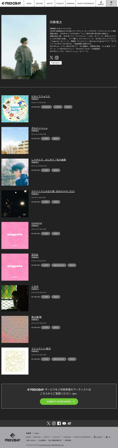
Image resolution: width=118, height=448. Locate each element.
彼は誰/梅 (36, 317)
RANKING (70, 3)
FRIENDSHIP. (11, 3)
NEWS (29, 3)
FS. (111, 4)
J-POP (57, 107)
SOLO (68, 107)
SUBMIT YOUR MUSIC (59, 401)
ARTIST (50, 3)
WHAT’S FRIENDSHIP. (82, 437)
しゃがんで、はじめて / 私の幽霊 (48, 159)
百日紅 (34, 254)
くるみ (34, 286)
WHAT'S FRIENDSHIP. (85, 3)
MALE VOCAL (59, 265)
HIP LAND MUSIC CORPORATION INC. (51, 445)
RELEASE (39, 3)
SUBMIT (99, 437)
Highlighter (55, 63)
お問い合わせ (31, 440)
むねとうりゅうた (40, 96)
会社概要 (42, 440)
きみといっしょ (39, 128)
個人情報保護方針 (55, 440)
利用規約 (68, 440)
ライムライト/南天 (41, 348)
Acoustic (46, 107)
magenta (36, 223)
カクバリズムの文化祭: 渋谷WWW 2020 (53, 191)
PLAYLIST (60, 3)
